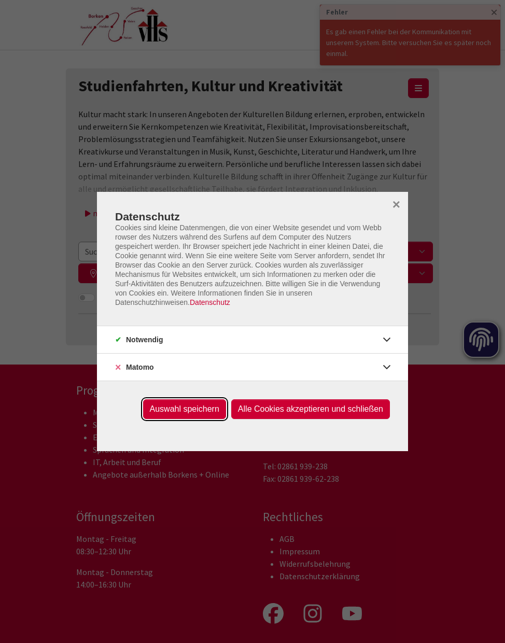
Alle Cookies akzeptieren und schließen (310, 408)
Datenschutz (210, 302)
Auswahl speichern (184, 408)
